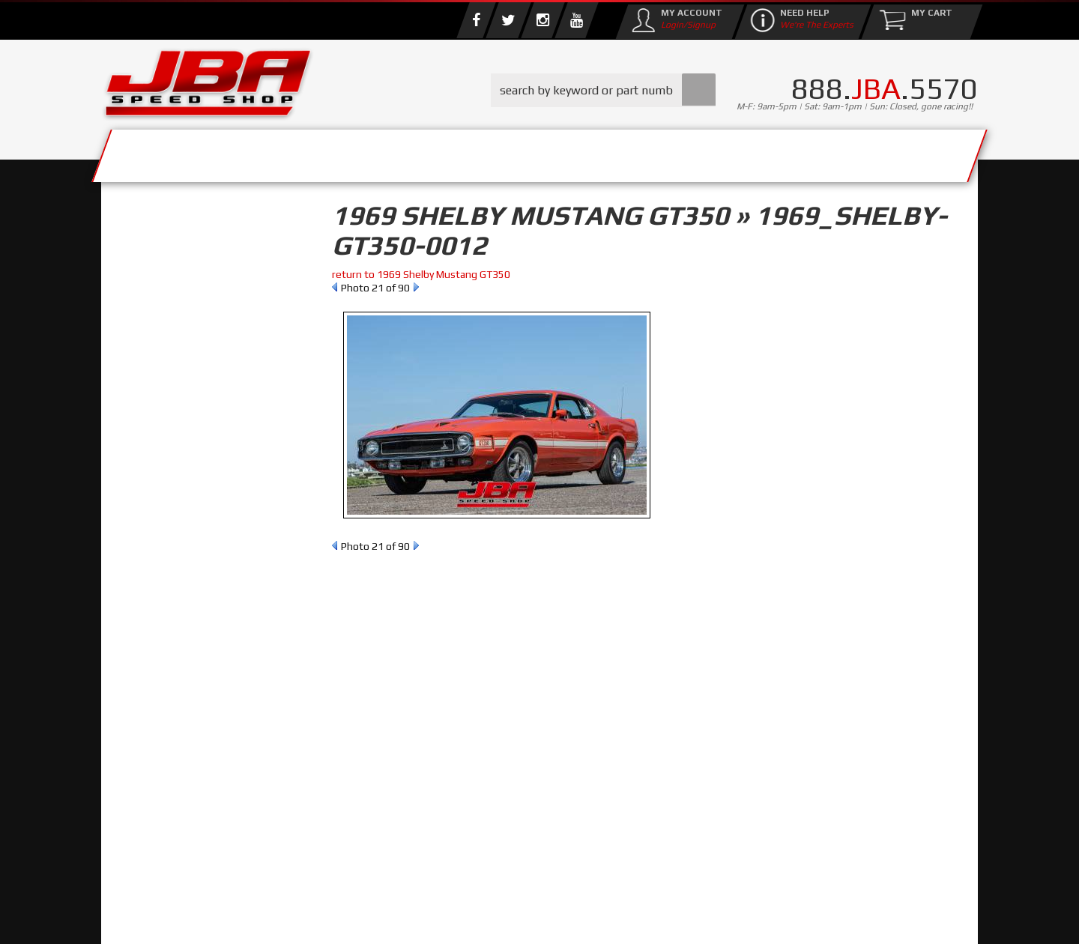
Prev (334, 286)
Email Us (164, 614)
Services (184, 152)
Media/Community (666, 152)
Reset (134, 312)
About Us (320, 152)
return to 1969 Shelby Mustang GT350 (421, 274)
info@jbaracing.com (381, 885)
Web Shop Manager (660, 917)
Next (416, 286)
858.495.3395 (175, 644)
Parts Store (474, 152)
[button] (603, 90)
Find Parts (189, 312)
